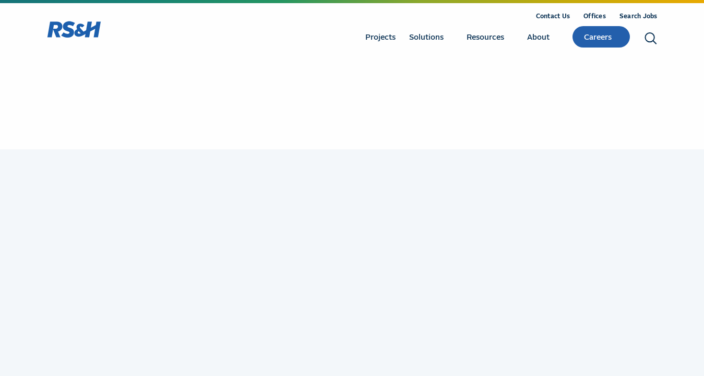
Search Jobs (638, 16)
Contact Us (553, 16)
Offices (594, 16)
